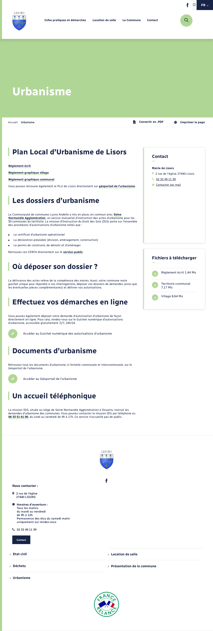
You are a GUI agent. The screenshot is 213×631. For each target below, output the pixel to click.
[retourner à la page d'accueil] (19, 20)
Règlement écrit (19, 166)
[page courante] (27, 122)
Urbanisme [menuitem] (20, 578)
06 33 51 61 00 (18, 417)
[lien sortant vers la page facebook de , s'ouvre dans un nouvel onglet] (187, 6)
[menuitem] (65, 20)
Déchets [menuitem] (18, 566)
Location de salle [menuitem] (122, 554)
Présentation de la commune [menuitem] (132, 566)
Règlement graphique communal (31, 179)
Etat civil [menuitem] (18, 554)
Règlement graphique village (28, 172)
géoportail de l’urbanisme (117, 186)
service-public (73, 252)
